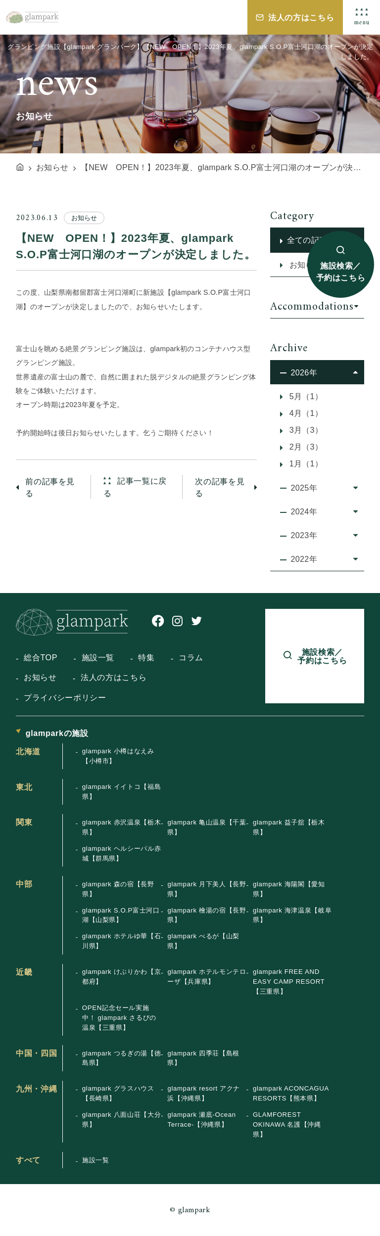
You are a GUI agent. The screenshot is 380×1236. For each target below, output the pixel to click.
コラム (191, 657)
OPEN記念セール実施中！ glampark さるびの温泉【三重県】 (119, 1017)
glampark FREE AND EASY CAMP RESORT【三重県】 (289, 981)
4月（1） (305, 413)
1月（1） (305, 463)
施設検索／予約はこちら (341, 271)
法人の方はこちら (301, 17)
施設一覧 (98, 657)
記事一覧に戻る (135, 487)
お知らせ (40, 677)
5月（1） (305, 396)
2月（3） (305, 446)
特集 (146, 657)
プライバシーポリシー (65, 697)
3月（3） (305, 429)
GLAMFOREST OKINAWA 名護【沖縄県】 (287, 1124)
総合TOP (40, 657)
